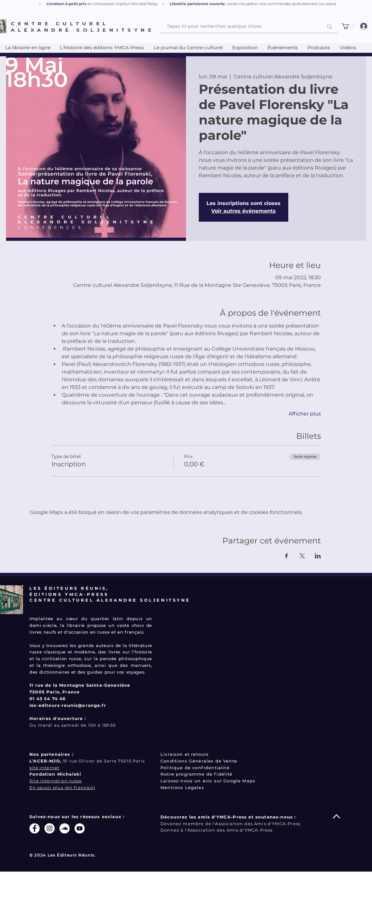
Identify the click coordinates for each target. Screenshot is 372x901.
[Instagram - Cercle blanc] (49, 828)
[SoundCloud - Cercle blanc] (64, 828)
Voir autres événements (243, 211)
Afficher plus (305, 414)
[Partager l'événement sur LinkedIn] (318, 555)
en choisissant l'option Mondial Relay (123, 3)
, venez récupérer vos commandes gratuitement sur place (280, 3)
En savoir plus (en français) (62, 787)
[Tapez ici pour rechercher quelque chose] (240, 26)
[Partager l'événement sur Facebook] (286, 555)
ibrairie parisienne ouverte (198, 3)
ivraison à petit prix (68, 3)
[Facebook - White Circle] (34, 828)
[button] (349, 26)
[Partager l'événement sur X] (302, 555)
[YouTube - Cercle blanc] (79, 828)
